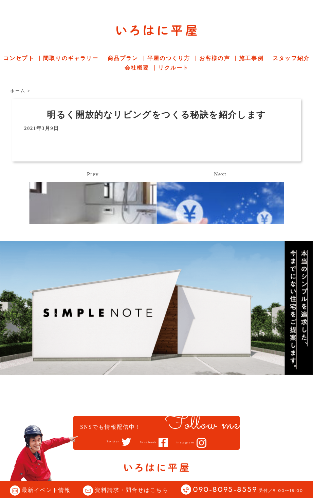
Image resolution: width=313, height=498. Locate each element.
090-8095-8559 (248, 490)
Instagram (193, 442)
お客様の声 (214, 58)
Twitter (104, 442)
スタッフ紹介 (291, 58)
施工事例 (251, 58)
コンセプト (18, 58)
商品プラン (123, 58)
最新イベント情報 (46, 490)
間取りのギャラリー (70, 58)
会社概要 (137, 68)
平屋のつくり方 (168, 58)
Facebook (147, 442)
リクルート (173, 68)
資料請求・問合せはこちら (131, 490)
